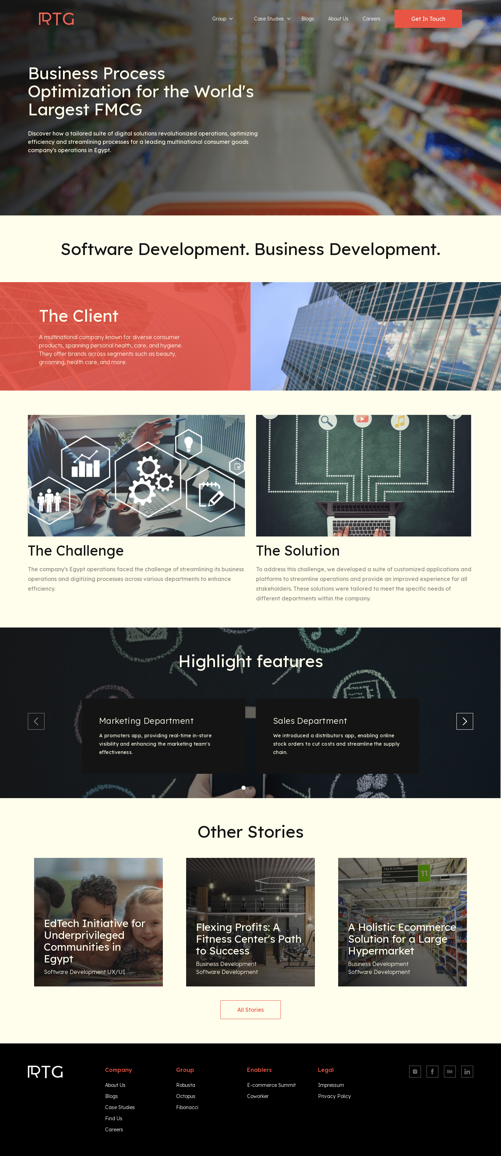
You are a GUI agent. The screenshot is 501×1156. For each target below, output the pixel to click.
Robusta (185, 1085)
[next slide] (464, 721)
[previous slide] (36, 721)
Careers (372, 19)
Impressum (331, 1085)
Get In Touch (428, 18)
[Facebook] (432, 1071)
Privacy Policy (334, 1096)
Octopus (186, 1096)
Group (222, 19)
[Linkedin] (467, 1071)
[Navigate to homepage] (56, 19)
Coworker (258, 1096)
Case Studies (272, 19)
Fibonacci (187, 1107)
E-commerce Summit (271, 1085)
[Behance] (450, 1071)
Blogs (307, 19)
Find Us (113, 1118)
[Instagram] (415, 1071)
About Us (338, 19)
